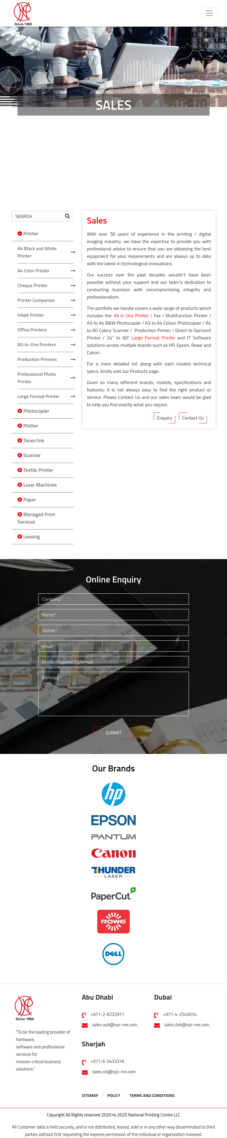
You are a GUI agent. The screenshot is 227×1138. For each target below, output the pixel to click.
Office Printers (32, 329)
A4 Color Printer (33, 270)
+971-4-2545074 (180, 1014)
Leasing (31, 536)
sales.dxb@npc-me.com (186, 1024)
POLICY (113, 1095)
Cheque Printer (32, 285)
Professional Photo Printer (36, 377)
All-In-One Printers (36, 344)
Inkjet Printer (30, 314)
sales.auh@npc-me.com (114, 1024)
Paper (29, 500)
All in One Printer (131, 315)
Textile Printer (38, 470)
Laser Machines (40, 485)
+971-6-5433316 (107, 1061)
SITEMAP (90, 1095)
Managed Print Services (36, 518)
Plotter (30, 426)
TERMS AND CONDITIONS (152, 1095)
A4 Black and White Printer (37, 252)
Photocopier (36, 411)
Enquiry (164, 417)
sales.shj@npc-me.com (114, 1071)
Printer (30, 233)
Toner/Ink (33, 440)
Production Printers (37, 359)
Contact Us (193, 417)
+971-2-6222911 (107, 1014)
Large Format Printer (38, 396)
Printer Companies (36, 300)
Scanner (32, 455)
